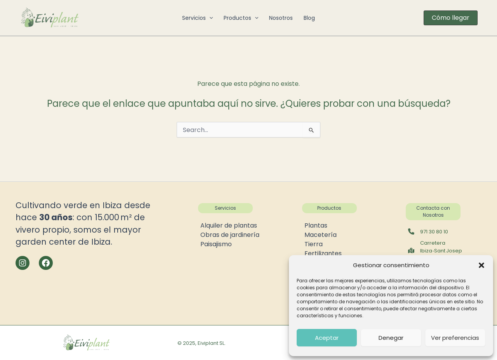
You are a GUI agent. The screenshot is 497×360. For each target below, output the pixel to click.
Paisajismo (216, 244)
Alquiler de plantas (228, 225)
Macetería (320, 234)
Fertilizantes (323, 253)
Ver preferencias (455, 338)
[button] (481, 265)
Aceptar (327, 338)
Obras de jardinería (229, 234)
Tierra (313, 244)
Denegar (391, 338)
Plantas (315, 225)
